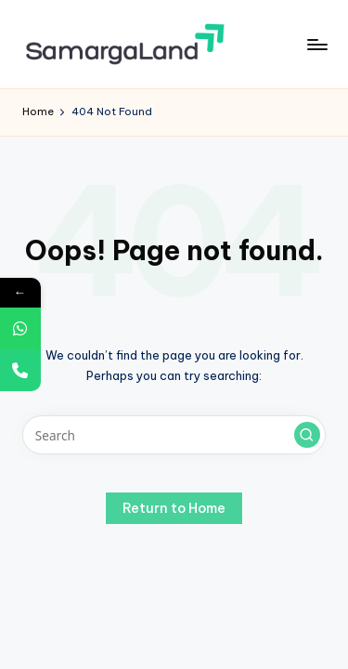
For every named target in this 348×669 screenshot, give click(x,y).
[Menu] (316, 44)
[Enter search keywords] (174, 434)
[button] (307, 435)
